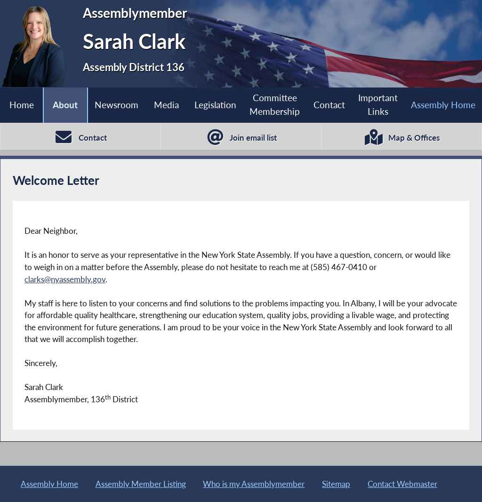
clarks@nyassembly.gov (64, 279)
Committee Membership (274, 104)
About (65, 104)
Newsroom (116, 104)
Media (166, 104)
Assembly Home (49, 484)
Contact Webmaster (402, 484)
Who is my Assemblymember (254, 484)
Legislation (215, 104)
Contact (329, 104)
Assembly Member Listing (141, 484)
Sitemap (336, 484)
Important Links (378, 104)
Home (21, 104)
